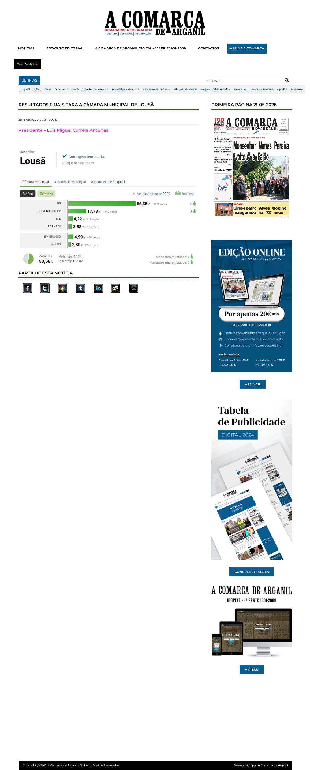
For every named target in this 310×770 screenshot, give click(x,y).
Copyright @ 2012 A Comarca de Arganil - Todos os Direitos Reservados (71, 765)
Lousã (75, 89)
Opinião (282, 89)
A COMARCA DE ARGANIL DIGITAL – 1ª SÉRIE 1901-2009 (140, 48)
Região (205, 89)
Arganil (25, 89)
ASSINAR (252, 384)
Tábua (47, 89)
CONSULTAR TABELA (251, 572)
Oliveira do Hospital (95, 89)
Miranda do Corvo (185, 89)
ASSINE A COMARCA (247, 48)
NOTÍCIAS (26, 48)
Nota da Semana (262, 89)
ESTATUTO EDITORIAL (65, 48)
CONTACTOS (208, 48)
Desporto (297, 89)
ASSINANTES (28, 64)
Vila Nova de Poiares (156, 89)
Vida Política (221, 89)
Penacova (61, 89)
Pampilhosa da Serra (125, 89)
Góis (36, 89)
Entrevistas (241, 89)
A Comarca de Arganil (273, 765)
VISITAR (251, 670)
